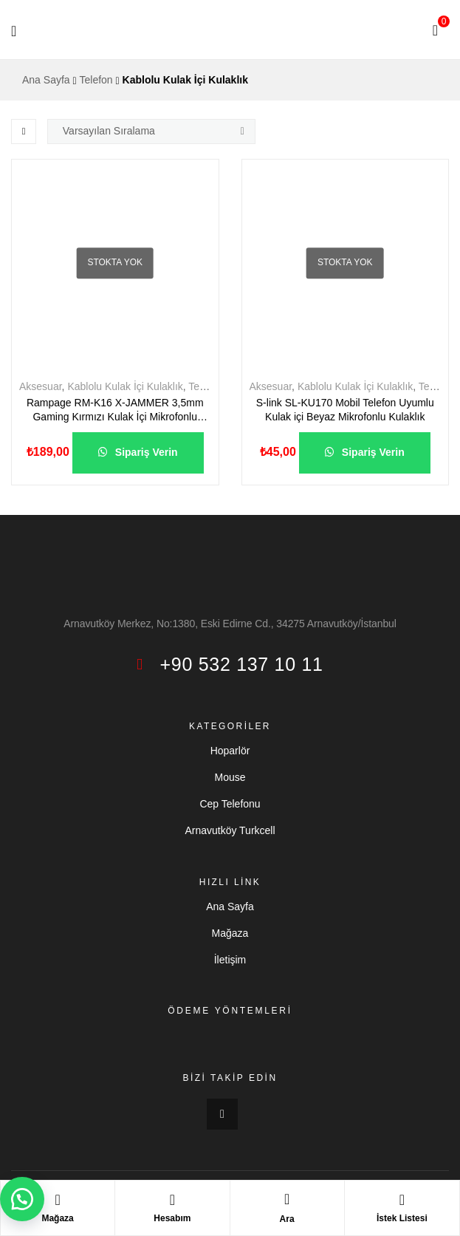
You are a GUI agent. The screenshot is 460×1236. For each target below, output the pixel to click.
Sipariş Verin (145, 452)
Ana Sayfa (46, 80)
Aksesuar (40, 386)
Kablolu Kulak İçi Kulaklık (124, 386)
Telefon (96, 80)
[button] (22, 1199)
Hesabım (172, 1218)
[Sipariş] (151, 131)
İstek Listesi (402, 1218)
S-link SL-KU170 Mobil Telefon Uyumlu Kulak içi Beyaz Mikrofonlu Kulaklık (345, 410)
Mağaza (57, 1218)
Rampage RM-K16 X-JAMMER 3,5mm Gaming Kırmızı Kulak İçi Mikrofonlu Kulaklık (115, 411)
